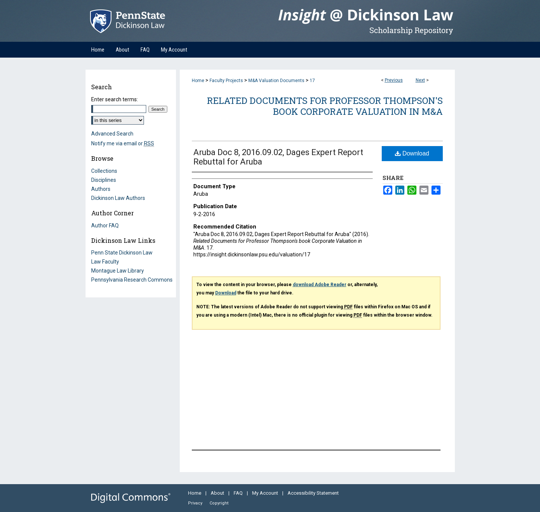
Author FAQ (105, 225)
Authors (100, 189)
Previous (394, 80)
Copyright (219, 503)
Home (198, 80)
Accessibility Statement (313, 493)
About (218, 493)
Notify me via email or (122, 143)
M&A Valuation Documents (276, 80)
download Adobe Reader (319, 284)
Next (420, 80)
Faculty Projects (226, 80)
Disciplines (103, 180)
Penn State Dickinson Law (122, 253)
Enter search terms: (114, 99)
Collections (104, 171)
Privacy (195, 503)
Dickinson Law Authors (118, 198)
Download (412, 153)
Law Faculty (105, 262)
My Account (265, 493)
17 (312, 80)
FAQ (239, 493)
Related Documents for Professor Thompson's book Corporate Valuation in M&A (325, 105)
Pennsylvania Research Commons (132, 280)
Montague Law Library (117, 271)
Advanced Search (112, 134)
